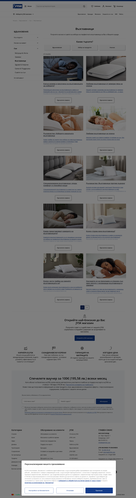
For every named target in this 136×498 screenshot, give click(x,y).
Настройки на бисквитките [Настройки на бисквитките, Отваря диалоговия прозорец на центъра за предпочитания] (39, 490)
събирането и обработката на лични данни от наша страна (79, 481)
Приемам (99, 490)
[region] (69, 478)
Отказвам (70, 490)
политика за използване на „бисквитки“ (39, 483)
